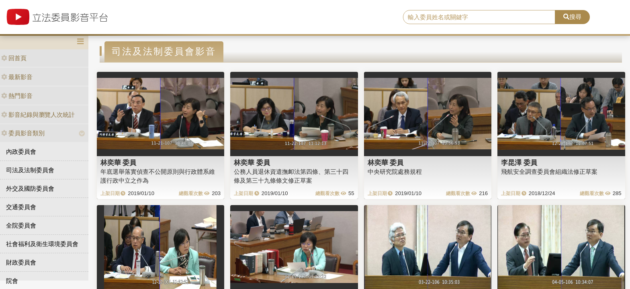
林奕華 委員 (118, 162)
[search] (479, 17)
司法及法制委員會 (30, 170)
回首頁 (14, 58)
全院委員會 (21, 225)
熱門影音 (17, 95)
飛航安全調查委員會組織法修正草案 (549, 171)
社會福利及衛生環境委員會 (42, 243)
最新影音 (17, 76)
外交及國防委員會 (30, 188)
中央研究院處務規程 (395, 171)
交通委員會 (21, 207)
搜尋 (572, 16)
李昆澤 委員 (519, 162)
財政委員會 (21, 262)
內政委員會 (21, 151)
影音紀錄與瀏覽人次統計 (38, 114)
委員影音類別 (23, 133)
